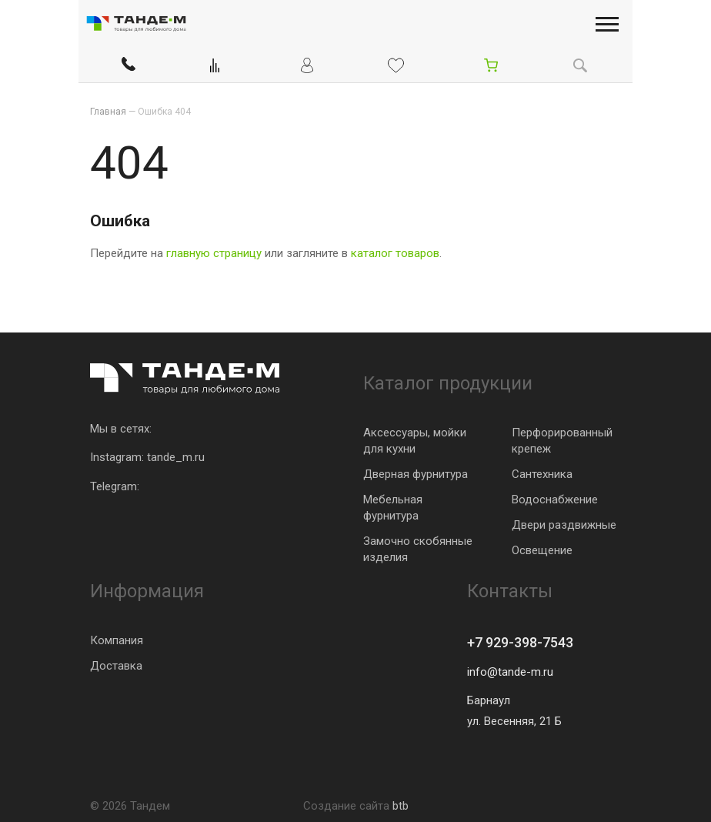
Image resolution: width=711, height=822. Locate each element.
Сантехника (542, 474)
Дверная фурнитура (415, 474)
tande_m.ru (176, 457)
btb (400, 806)
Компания (116, 640)
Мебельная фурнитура (392, 508)
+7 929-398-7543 (520, 642)
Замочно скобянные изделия (417, 549)
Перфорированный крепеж (562, 441)
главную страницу (214, 253)
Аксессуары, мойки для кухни (414, 441)
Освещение (542, 550)
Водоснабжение (555, 499)
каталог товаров (395, 253)
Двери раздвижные (564, 525)
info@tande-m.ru (510, 672)
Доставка (116, 666)
